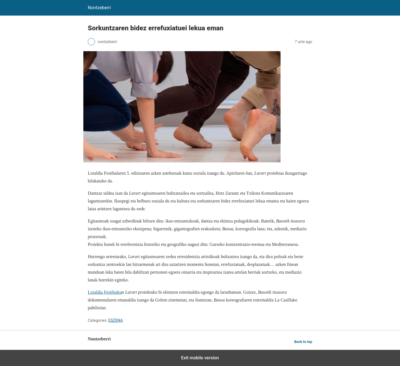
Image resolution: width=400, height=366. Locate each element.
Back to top (303, 342)
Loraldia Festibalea (105, 292)
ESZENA (115, 320)
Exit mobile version (200, 357)
